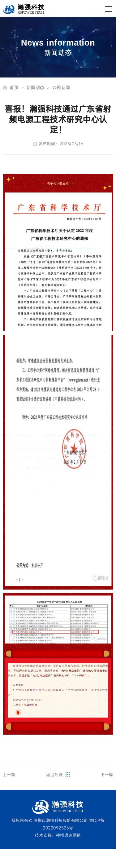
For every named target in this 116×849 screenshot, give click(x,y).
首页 (17, 87)
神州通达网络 (68, 835)
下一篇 (107, 777)
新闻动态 (38, 87)
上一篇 (9, 777)
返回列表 (58, 777)
